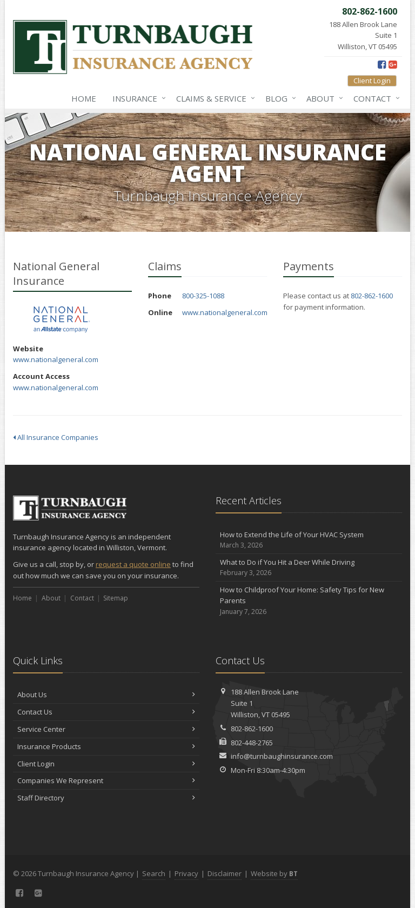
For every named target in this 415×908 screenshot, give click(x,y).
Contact (374, 98)
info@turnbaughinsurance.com (282, 756)
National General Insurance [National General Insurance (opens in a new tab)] (61, 320)
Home (83, 98)
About (322, 98)
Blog (278, 98)
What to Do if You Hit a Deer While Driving (309, 567)
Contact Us (106, 712)
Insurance (137, 98)
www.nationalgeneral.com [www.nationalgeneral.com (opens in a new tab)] (55, 359)
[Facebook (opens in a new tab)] (382, 64)
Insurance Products (106, 746)
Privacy (186, 873)
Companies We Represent (106, 780)
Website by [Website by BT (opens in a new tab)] (274, 873)
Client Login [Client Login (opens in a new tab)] (372, 80)
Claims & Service (213, 98)
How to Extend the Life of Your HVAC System (309, 540)
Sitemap (115, 598)
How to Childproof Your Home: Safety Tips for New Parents (309, 601)
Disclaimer (225, 873)
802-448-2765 (252, 742)
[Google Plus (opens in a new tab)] (393, 64)
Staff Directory (106, 798)
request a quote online (133, 564)
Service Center (106, 729)
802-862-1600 (372, 296)
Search (153, 873)
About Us (106, 694)
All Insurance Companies (55, 437)
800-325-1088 (203, 296)
